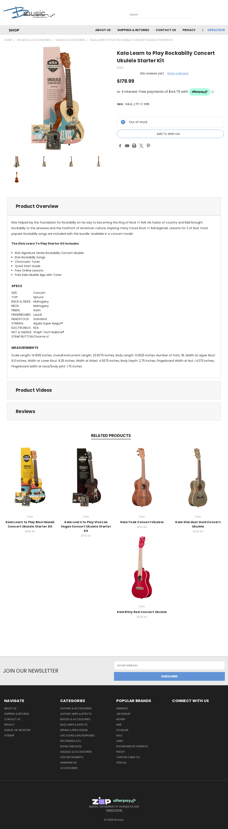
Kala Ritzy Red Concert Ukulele (142, 612)
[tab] (114, 206)
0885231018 (216, 30)
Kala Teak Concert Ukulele (142, 522)
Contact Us (166, 30)
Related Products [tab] (111, 435)
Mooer (120, 719)
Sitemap (9, 735)
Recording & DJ (70, 741)
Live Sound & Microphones (77, 735)
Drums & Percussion (74, 730)
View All (121, 762)
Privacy (189, 30)
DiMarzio (122, 708)
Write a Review (177, 73)
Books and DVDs (71, 746)
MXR (119, 724)
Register (24, 730)
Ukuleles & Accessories (76, 752)
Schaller (122, 730)
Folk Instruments (71, 757)
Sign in (9, 730)
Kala (119, 735)
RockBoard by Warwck (132, 746)
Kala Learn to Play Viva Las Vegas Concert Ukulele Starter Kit (86, 526)
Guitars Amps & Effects (76, 714)
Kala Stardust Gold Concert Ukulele (198, 524)
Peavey (120, 752)
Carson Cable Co (128, 757)
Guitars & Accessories (76, 708)
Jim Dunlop (123, 714)
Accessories (69, 768)
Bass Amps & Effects (74, 724)
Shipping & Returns (133, 30)
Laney (119, 741)
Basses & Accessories (75, 719)
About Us (103, 30)
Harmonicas (68, 762)
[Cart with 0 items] (224, 13)
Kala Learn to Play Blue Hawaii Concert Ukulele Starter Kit (30, 524)
